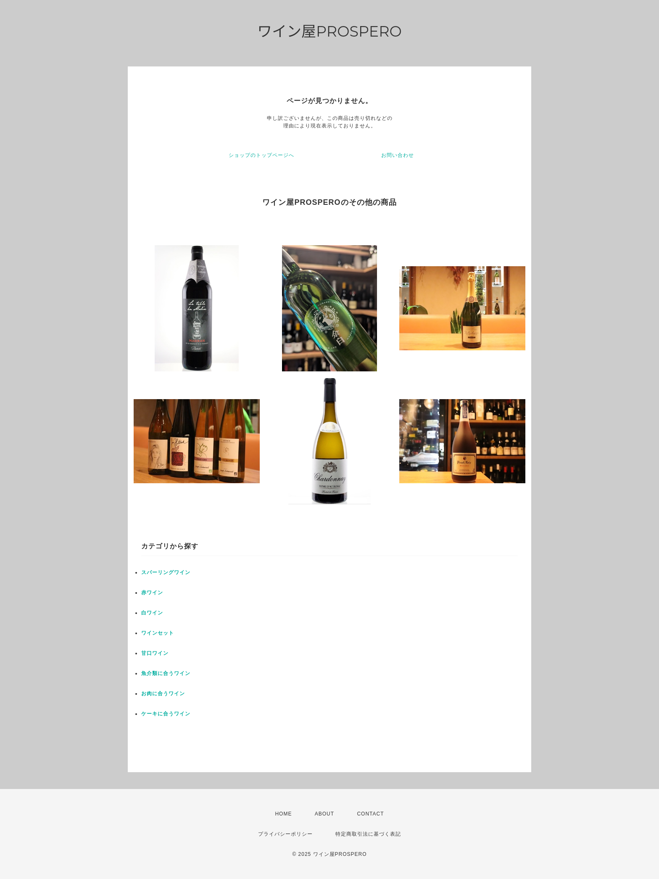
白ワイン (152, 613)
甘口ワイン (155, 653)
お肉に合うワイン (163, 693)
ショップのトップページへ (261, 155)
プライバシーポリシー (285, 834)
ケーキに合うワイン (165, 714)
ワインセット (157, 633)
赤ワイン (152, 593)
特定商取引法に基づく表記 (368, 834)
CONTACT (370, 814)
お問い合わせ (397, 155)
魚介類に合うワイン (165, 673)
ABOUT (324, 814)
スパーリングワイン (165, 572)
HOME (283, 814)
